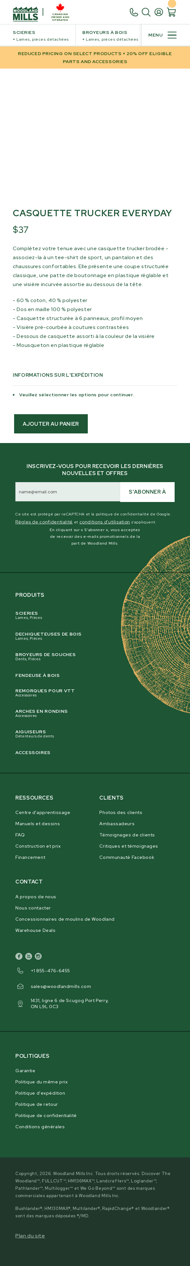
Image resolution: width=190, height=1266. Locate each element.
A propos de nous (35, 897)
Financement (30, 857)
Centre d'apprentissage (42, 812)
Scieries (41, 36)
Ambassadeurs (117, 823)
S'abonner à (147, 492)
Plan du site (30, 1235)
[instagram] (39, 957)
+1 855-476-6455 (50, 971)
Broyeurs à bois (110, 36)
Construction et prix (38, 846)
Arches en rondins (89, 713)
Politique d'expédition (40, 1093)
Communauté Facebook (126, 857)
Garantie (25, 1070)
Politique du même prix (41, 1082)
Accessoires (33, 752)
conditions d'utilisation (104, 522)
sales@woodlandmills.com (61, 986)
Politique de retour (36, 1104)
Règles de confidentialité (44, 522)
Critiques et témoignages (128, 846)
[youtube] (30, 957)
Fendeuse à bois (37, 675)
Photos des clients (120, 812)
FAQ (20, 835)
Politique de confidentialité (46, 1115)
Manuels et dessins (37, 823)
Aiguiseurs (89, 734)
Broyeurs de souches (89, 657)
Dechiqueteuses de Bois (89, 636)
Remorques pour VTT (89, 693)
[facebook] (20, 957)
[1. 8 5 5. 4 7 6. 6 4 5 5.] (135, 12)
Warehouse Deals (35, 930)
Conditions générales (40, 1127)
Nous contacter (33, 908)
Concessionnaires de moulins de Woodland (65, 919)
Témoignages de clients (127, 835)
